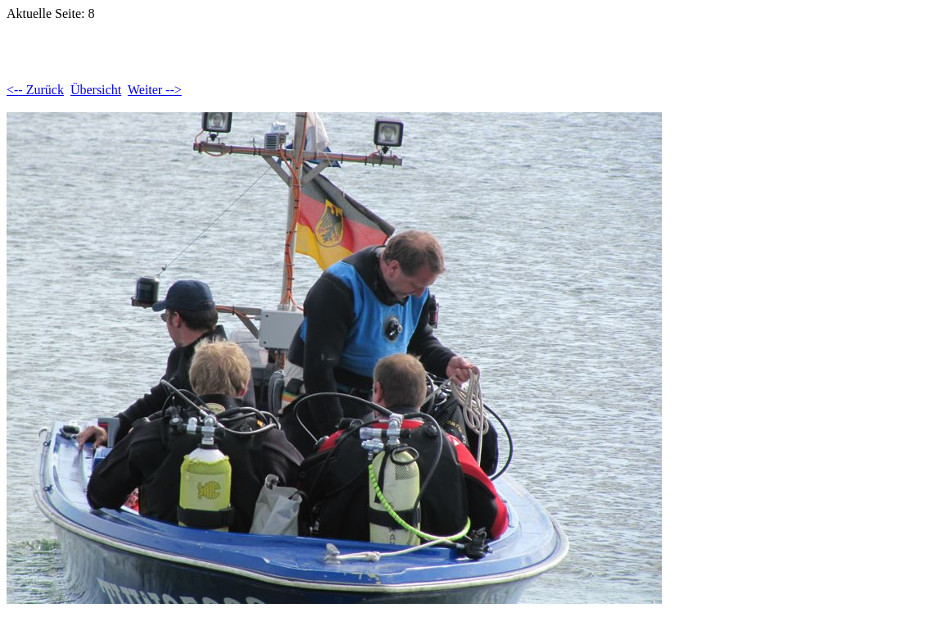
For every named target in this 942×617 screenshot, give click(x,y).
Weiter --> (155, 90)
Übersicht (95, 90)
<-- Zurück (35, 90)
